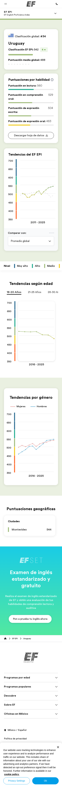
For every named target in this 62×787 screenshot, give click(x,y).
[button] (5, 4)
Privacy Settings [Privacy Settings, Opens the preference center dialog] (16, 780)
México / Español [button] (15, 730)
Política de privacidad (15, 738)
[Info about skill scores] (52, 79)
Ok (45, 780)
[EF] (31, 4)
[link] (17, 13)
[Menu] (55, 13)
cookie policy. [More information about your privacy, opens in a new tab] (11, 774)
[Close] (58, 747)
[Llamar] (56, 4)
